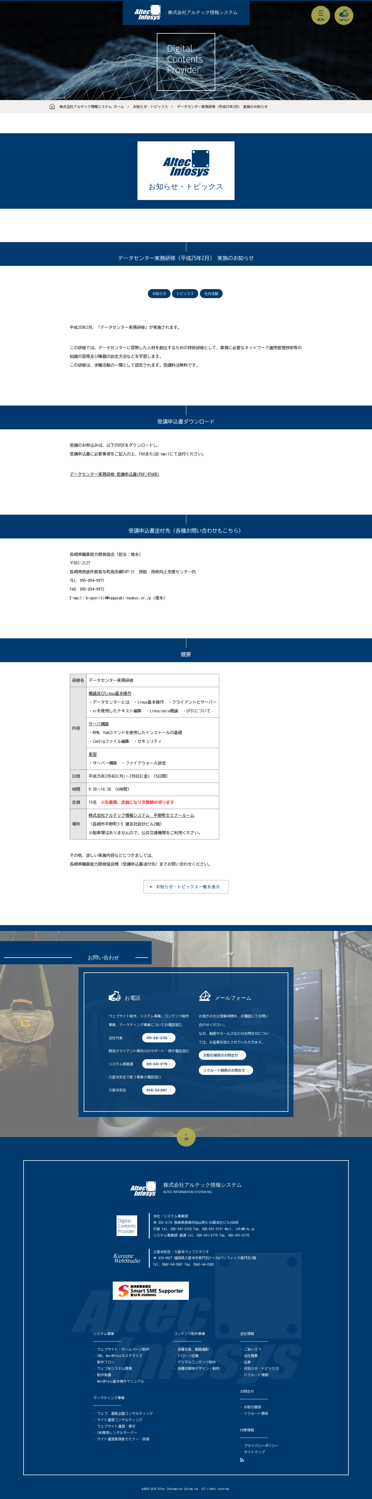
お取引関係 (252, 1407)
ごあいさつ (252, 1349)
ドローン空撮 (188, 1355)
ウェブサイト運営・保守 (116, 1426)
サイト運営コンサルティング (119, 1419)
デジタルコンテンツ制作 (197, 1362)
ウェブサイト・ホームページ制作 (123, 1349)
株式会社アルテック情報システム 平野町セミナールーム (141, 815)
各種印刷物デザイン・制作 (198, 1368)
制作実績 (104, 1375)
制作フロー (106, 1362)
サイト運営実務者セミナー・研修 (123, 1439)
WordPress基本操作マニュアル (120, 1381)
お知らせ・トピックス (150, 106)
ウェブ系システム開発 (114, 1368)
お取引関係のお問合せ (220, 1055)
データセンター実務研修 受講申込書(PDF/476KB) (114, 474)
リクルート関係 (256, 1413)
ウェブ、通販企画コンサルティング (125, 1413)
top (186, 1139)
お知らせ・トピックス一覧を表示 (188, 887)
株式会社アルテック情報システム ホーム (92, 106)
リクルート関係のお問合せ (224, 1070)
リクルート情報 (256, 1375)
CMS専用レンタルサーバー (117, 1432)
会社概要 (251, 1355)
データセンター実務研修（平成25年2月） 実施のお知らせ (222, 106)
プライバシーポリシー (261, 1445)
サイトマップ (254, 1452)
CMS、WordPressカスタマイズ (119, 1355)
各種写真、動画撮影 (193, 1349)
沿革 (247, 1362)
